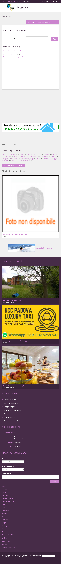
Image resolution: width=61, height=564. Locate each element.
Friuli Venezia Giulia (8, 501)
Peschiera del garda (33, 154)
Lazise (13, 161)
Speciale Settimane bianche (30, 248)
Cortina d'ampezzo (24, 161)
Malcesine (14, 159)
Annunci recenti (9, 414)
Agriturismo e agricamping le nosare (16, 386)
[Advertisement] (30, 74)
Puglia (4, 523)
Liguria (4, 507)
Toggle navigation (4, 7)
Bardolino (47, 154)
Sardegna (5, 526)
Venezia (4, 154)
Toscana (5, 532)
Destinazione (19, 39)
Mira (38, 159)
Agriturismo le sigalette (12, 300)
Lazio (4, 504)
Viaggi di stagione (9, 407)
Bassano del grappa (27, 159)
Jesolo (15, 156)
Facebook (2, 560)
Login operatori (44, 1)
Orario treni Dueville (9, 55)
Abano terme (33, 156)
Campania (5, 495)
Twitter (12, 560)
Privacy (16, 433)
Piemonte (5, 520)
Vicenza (23, 156)
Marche (4, 514)
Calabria (4, 492)
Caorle (55, 154)
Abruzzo (4, 486)
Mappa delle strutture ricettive (13, 51)
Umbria (4, 538)
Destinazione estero (8, 547)
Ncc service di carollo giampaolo (15, 234)
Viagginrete (22, 7)
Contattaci (55, 1)
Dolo (53, 156)
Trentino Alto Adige (8, 535)
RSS (17, 560)
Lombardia (5, 511)
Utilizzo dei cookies (20, 435)
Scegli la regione (8, 459)
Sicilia (4, 529)
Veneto (4, 544)
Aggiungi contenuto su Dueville (41, 22)
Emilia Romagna (7, 498)
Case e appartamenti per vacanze (15, 421)
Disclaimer (17, 437)
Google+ (7, 560)
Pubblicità (17, 446)
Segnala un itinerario (10, 400)
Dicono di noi (18, 439)
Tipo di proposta (8, 466)
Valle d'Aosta (6, 541)
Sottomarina (45, 156)
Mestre (46, 159)
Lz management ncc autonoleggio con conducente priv (23, 341)
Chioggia (5, 159)
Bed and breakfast (10, 417)
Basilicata (5, 489)
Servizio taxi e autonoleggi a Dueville (15, 57)
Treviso (7, 156)
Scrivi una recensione (11, 403)
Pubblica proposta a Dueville (13, 165)
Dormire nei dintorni (9, 53)
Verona (13, 154)
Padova (21, 154)
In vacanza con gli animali (12, 410)
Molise (4, 517)
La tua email (7, 474)
